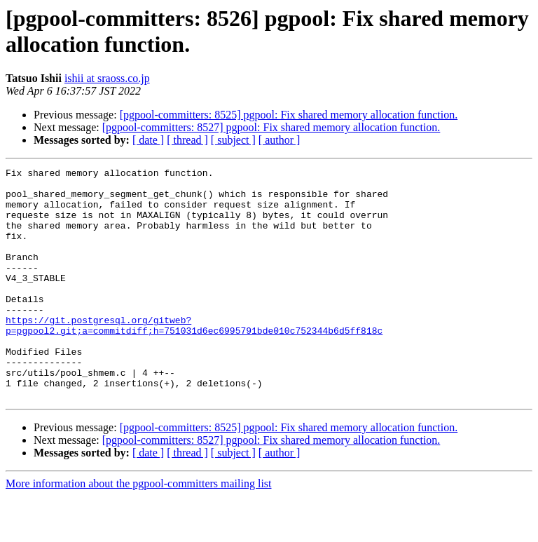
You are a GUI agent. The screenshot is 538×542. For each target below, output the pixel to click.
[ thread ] (187, 140)
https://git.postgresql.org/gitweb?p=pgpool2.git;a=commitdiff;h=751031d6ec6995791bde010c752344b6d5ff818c (194, 357)
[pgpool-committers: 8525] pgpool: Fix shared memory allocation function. (289, 115)
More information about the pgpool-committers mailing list (139, 530)
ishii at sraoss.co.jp (107, 78)
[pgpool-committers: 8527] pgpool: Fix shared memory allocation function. (271, 127)
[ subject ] (233, 140)
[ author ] (279, 140)
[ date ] (148, 140)
